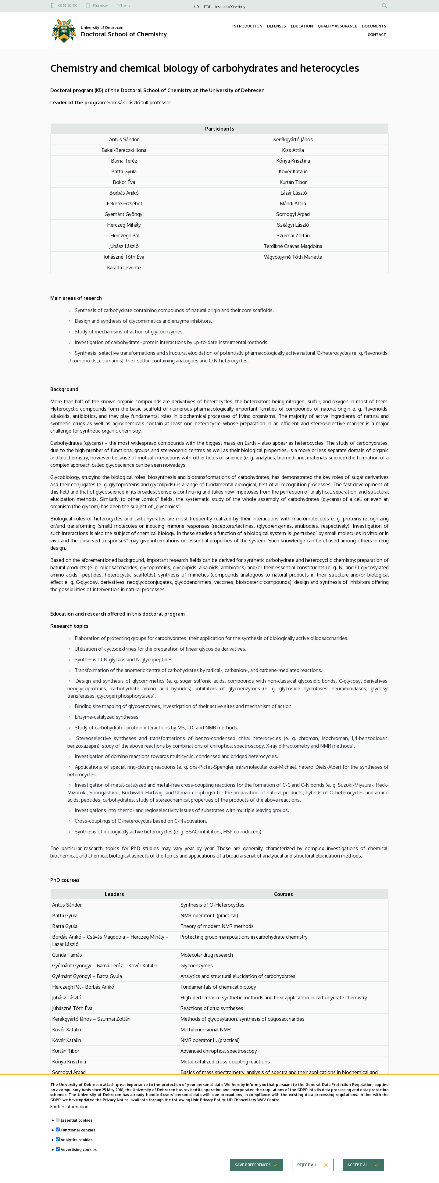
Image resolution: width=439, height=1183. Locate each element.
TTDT (207, 7)
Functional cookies (78, 1136)
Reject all (307, 1170)
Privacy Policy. (213, 1105)
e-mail (128, 5)
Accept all (358, 1170)
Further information (69, 1112)
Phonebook (100, 5)
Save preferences (253, 1170)
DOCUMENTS (374, 26)
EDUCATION (302, 26)
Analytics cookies (76, 1145)
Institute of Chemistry (230, 7)
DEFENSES (276, 26)
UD (196, 7)
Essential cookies (76, 1126)
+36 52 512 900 (67, 5)
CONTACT (377, 34)
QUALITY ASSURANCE (337, 26)
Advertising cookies (79, 1155)
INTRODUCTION (247, 26)
